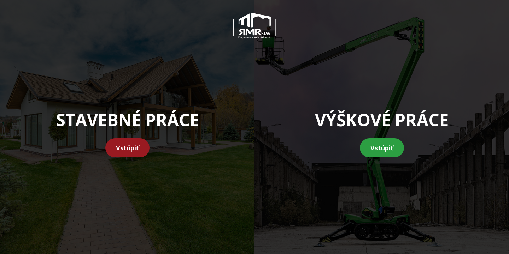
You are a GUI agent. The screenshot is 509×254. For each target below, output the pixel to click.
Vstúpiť (127, 148)
